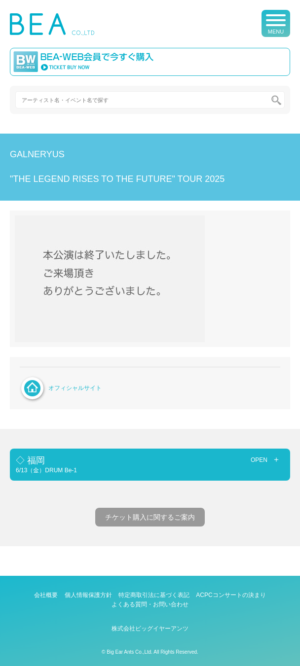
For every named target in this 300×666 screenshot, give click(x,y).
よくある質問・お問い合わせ (150, 604)
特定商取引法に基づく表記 (153, 595)
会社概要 (46, 595)
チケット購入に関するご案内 (150, 517)
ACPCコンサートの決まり (230, 595)
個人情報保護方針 (88, 595)
